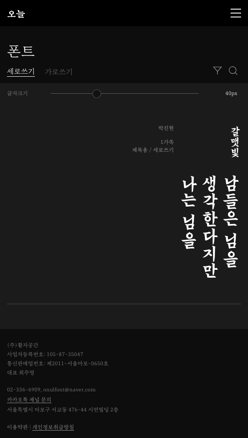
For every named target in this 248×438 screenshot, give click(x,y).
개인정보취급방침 (53, 427)
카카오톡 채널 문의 (29, 400)
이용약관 (17, 427)
